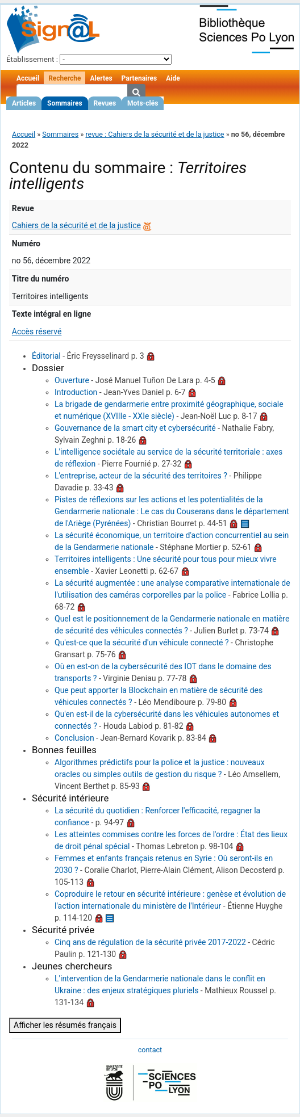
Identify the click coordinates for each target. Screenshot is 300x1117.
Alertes (101, 78)
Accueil (27, 78)
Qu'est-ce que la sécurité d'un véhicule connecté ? (142, 642)
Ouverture (72, 380)
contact (150, 1049)
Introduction (76, 392)
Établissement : (32, 59)
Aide (173, 78)
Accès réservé (37, 331)
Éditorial (46, 355)
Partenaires (139, 78)
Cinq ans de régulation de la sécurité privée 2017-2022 (150, 942)
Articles (24, 103)
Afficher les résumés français (65, 1025)
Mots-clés (142, 103)
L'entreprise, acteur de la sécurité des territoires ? (141, 475)
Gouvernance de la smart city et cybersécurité (135, 427)
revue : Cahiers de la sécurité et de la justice (154, 134)
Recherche (64, 78)
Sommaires (64, 103)
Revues (105, 103)
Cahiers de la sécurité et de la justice (76, 225)
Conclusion (74, 737)
